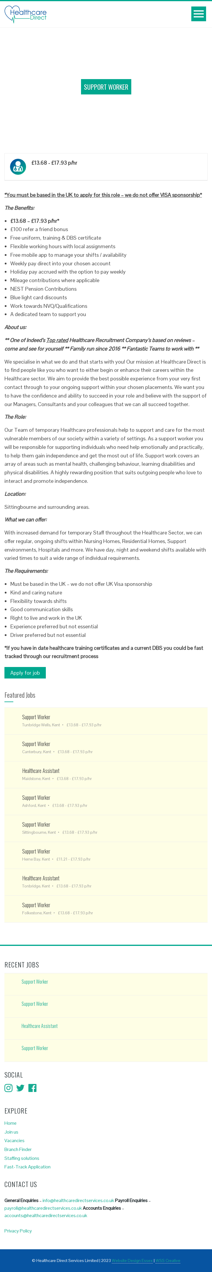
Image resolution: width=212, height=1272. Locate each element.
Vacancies (14, 1140)
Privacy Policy (18, 1231)
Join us (11, 1132)
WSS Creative (168, 1260)
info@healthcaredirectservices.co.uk (78, 1200)
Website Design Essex (132, 1260)
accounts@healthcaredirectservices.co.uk (45, 1215)
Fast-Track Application (27, 1167)
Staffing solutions (21, 1158)
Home (10, 1123)
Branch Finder (18, 1149)
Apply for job (25, 672)
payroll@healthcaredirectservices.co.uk (43, 1208)
